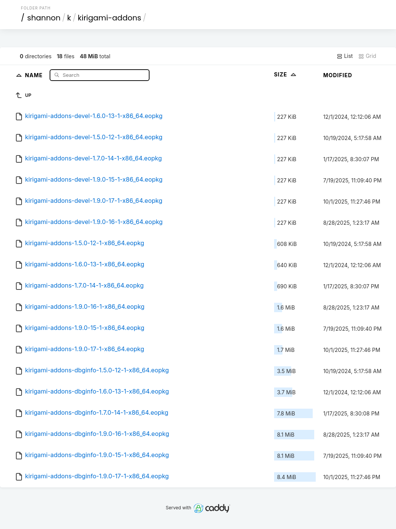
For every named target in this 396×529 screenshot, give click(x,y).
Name (34, 75)
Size (286, 74)
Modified (337, 75)
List (345, 56)
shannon (44, 17)
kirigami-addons (109, 17)
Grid (367, 56)
